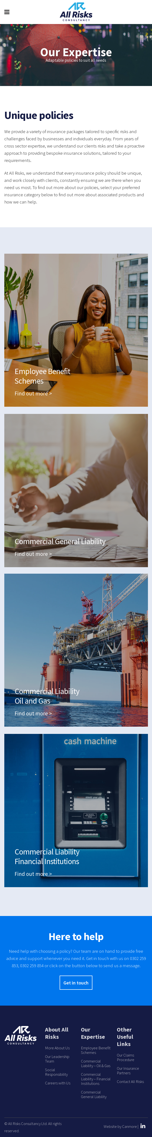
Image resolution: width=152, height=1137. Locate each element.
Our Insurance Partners (128, 1070)
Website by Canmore (120, 1126)
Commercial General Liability (94, 1094)
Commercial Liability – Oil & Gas (95, 1063)
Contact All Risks (130, 1081)
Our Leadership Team (57, 1058)
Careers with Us (57, 1083)
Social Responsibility (56, 1072)
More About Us (57, 1048)
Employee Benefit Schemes (96, 1050)
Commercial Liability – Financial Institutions (96, 1079)
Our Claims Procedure (125, 1057)
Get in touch (76, 983)
